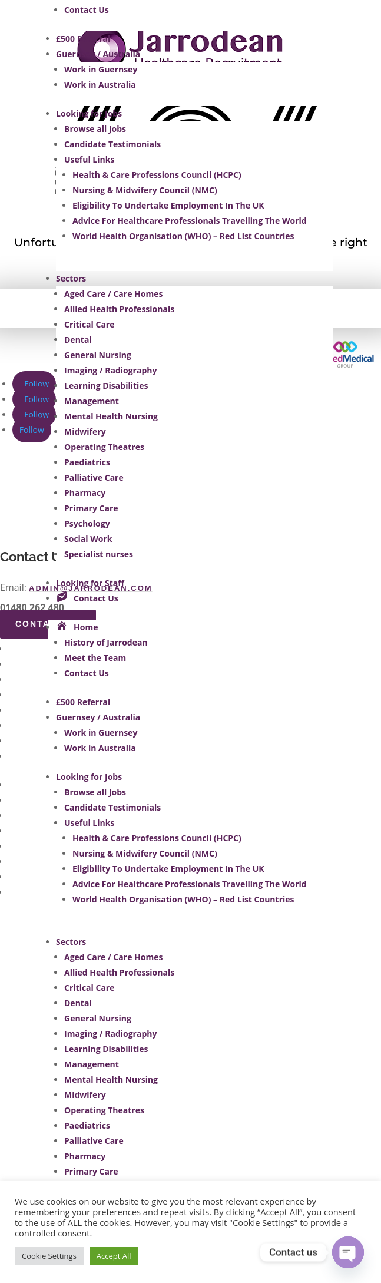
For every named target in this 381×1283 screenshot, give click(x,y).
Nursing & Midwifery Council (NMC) (144, 190)
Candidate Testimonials (112, 144)
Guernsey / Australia (98, 53)
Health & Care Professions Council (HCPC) (156, 174)
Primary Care (91, 508)
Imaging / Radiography (110, 370)
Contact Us (86, 9)
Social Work (88, 538)
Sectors (71, 278)
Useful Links (89, 159)
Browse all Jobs (95, 128)
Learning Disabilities (106, 385)
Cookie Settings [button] (49, 1256)
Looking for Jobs (89, 113)
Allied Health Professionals (119, 309)
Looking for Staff (90, 582)
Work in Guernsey (100, 69)
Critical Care (89, 324)
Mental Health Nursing (111, 416)
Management (91, 400)
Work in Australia (100, 84)
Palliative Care (94, 477)
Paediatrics (87, 462)
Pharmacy (84, 492)
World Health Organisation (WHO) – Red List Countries (183, 236)
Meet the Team (95, 657)
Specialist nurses (98, 554)
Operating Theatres (104, 446)
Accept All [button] (114, 1256)
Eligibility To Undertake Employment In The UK (168, 205)
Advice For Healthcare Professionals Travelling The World (189, 220)
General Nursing (97, 355)
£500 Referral (83, 38)
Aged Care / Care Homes (113, 293)
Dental (78, 339)
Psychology (87, 523)
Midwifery (85, 431)
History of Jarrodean (106, 642)
